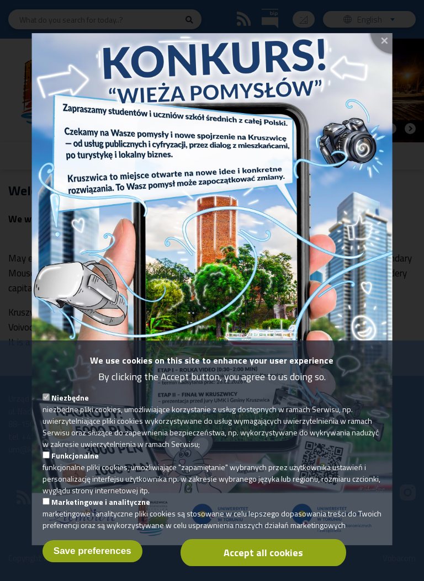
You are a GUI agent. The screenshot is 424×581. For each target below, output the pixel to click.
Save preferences (92, 562)
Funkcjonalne (75, 466)
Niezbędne (70, 408)
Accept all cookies (263, 563)
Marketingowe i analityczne (100, 513)
